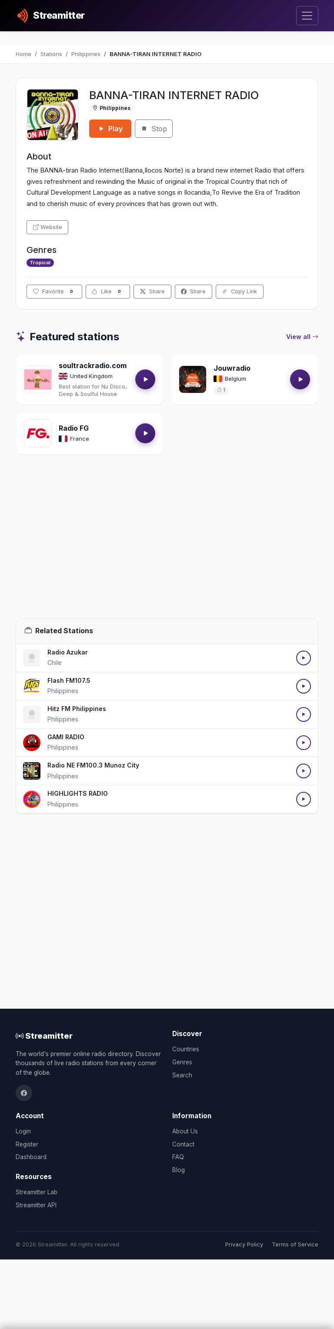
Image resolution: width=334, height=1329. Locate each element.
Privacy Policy (244, 1244)
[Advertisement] (167, 547)
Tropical (40, 262)
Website (47, 227)
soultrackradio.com (93, 365)
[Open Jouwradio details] (193, 379)
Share (152, 291)
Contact (183, 1144)
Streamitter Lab (36, 1192)
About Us (185, 1131)
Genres (182, 1062)
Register (27, 1144)
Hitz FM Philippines (76, 708)
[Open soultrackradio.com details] (38, 379)
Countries (185, 1049)
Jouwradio (232, 368)
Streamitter (44, 1035)
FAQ (178, 1156)
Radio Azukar (67, 652)
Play (110, 128)
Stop (153, 128)
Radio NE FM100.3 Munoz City (93, 765)
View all (302, 337)
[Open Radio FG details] (38, 433)
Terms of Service (295, 1244)
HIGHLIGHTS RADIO (77, 793)
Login (23, 1131)
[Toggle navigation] (307, 16)
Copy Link (239, 291)
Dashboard (31, 1156)
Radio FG (74, 428)
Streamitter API (36, 1205)
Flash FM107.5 (68, 680)
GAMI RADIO (65, 737)
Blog (178, 1169)
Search (182, 1075)
